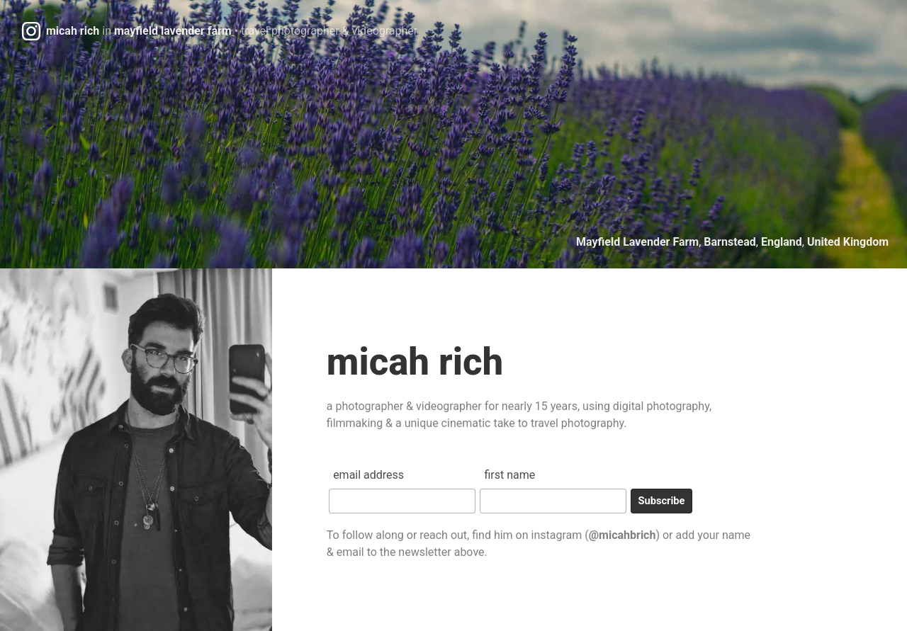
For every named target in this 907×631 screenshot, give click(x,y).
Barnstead (729, 242)
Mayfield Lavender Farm (637, 242)
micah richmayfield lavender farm (231, 31)
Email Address (368, 475)
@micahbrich (622, 535)
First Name (509, 475)
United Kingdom (848, 242)
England (781, 242)
